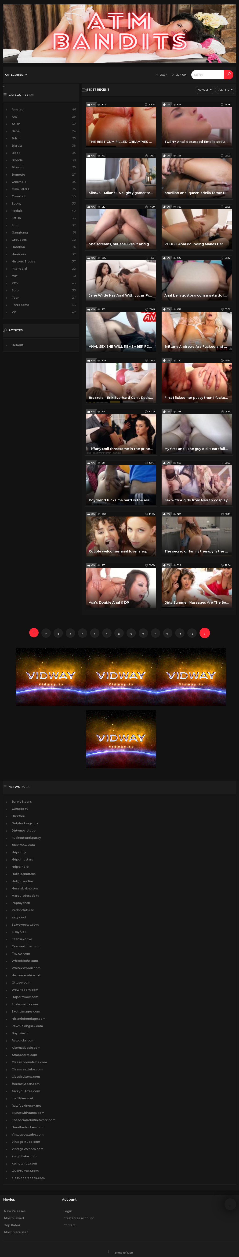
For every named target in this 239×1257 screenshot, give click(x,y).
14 (192, 634)
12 (168, 634)
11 (155, 634)
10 (143, 634)
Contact (69, 1225)
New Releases (14, 1211)
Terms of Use (123, 1252)
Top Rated (12, 1225)
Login (67, 1211)
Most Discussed (16, 1232)
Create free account (78, 1218)
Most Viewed (14, 1218)
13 (180, 634)
